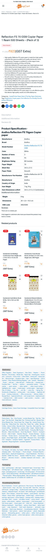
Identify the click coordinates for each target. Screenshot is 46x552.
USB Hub (26, 450)
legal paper (40, 388)
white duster (11, 501)
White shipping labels (19, 475)
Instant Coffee (11, 426)
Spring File (39, 390)
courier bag (20, 471)
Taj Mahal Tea (15, 428)
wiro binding (31, 392)
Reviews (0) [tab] (6, 122)
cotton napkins (19, 497)
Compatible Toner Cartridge (36, 408)
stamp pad (33, 376)
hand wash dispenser (26, 507)
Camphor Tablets (18, 439)
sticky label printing (12, 473)
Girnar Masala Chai (7, 422)
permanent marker (32, 384)
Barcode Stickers (31, 475)
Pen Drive (41, 454)
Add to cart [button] (19, 266)
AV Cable (13, 450)
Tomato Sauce (13, 435)
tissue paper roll (19, 503)
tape (27, 378)
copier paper (22, 388)
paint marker (13, 386)
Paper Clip (27, 374)
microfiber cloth (7, 499)
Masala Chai (40, 420)
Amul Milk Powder (23, 430)
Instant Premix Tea (38, 422)
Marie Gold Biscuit (13, 432)
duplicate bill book (17, 396)
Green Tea (5, 424)
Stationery (9, 11)
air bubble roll (21, 477)
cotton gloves (6, 517)
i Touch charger (26, 452)
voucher (37, 398)
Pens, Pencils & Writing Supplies (17, 380)
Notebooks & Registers (9, 392)
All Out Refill (22, 437)
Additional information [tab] (10, 119)
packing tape (10, 468)
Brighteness (8, 98)
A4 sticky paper (30, 471)
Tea (12, 418)
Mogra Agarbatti (14, 441)
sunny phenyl (33, 493)
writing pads (22, 392)
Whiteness (9, 100)
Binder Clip (20, 374)
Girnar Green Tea (19, 422)
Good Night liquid (12, 437)
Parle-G (35, 432)
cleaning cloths (39, 497)
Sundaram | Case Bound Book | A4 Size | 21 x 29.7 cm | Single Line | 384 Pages (33, 255)
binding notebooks (13, 394)
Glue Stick (28, 372)
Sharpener (41, 380)
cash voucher (29, 398)
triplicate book (8, 398)
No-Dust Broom (39, 486)
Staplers (36, 372)
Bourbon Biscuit (22, 434)
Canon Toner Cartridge (19, 408)
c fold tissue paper (36, 501)
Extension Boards (38, 452)
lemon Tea (23, 424)
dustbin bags (30, 495)
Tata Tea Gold (10, 420)
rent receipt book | (30, 396)
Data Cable (34, 450)
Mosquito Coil (32, 437)
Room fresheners (7, 486)
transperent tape (27, 468)
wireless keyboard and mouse (30, 457)
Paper (14, 11)
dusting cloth (29, 497)
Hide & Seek (11, 434)
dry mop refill (27, 487)
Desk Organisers (18, 372)
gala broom (22, 486)
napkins (18, 501)
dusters (14, 400)
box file (16, 390)
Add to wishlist (20, 231)
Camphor (8, 439)
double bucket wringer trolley (28, 489)
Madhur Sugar (39, 428)
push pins (9, 376)
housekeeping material (31, 509)
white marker (24, 386)
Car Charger (5, 450)
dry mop (19, 487)
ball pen (11, 382)
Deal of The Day (26, 96)
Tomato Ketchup (34, 434)
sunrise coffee (25, 428)
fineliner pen (30, 382)
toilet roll (29, 503)
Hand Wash (18, 505)
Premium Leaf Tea (30, 420)
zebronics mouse (13, 457)
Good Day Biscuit (26, 432)
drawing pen (39, 382)
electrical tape (9, 378)
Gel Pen (15, 384)
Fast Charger (16, 452)
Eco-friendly (33, 98)
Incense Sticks (35, 439)
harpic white (11, 495)
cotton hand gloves (24, 515)
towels (15, 499)
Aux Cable (20, 450)
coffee (36, 424)
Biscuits (4, 432)
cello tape (18, 468)
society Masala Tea (28, 418)
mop (13, 487)
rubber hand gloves (37, 513)
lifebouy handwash (7, 505)
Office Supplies (6, 372)
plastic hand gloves (25, 511)
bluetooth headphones (17, 454)
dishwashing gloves (14, 513)
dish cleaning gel (30, 491)
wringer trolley (14, 489)
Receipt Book (6, 396)
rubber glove (25, 513)
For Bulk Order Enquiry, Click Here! (23, 1)
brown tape (37, 468)
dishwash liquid (12, 491)
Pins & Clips (11, 374)
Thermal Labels (7, 475)
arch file (23, 390)
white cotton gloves (37, 515)
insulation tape (20, 378)
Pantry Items (5, 418)
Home (3, 11)
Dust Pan (35, 487)
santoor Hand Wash (30, 505)
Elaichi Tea (30, 424)
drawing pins (36, 374)
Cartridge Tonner (7, 408)
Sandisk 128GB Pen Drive (10, 455)
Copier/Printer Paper (22, 11)
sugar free (5, 430)
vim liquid (21, 491)
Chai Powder (18, 418)
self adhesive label (24, 473)
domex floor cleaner (22, 493)
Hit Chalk (33, 435)
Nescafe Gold (21, 426)
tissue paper (26, 501)
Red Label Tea (37, 426)
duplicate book (40, 396)
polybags (27, 469)
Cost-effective (25, 98)
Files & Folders (7, 390)
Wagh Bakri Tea (19, 420)
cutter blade (25, 376)
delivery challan (38, 394)
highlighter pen (6, 388)
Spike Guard (5, 454)
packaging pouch (11, 471)
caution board (39, 495)
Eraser (5, 382)
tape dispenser (35, 378)
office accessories (26, 394)
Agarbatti (27, 439)
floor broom (30, 486)
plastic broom (7, 487)
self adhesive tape (17, 469)
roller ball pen (20, 382)
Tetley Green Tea (14, 424)
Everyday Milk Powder (37, 430)
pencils (34, 380)
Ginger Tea (28, 422)
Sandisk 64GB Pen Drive (27, 455)
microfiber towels (24, 499)
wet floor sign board (8, 497)
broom (15, 486)
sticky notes (17, 376)
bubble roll (29, 477)
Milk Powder (13, 430)
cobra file (31, 390)
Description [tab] (6, 115)
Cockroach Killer (24, 435)
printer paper (31, 388)
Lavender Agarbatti (25, 441)
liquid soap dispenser (16, 509)
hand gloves (13, 511)
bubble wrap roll (11, 477)
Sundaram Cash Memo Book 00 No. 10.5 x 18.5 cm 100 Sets (12, 300)
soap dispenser (12, 507)
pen (29, 380)
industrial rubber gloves (9, 515)
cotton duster (35, 499)
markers (22, 384)
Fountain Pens (6, 384)
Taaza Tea (29, 426)
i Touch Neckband (31, 454)
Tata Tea (38, 418)
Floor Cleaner (11, 493)
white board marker (36, 386)
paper (14, 388)
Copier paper (16, 98)
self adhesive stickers (37, 473)
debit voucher (18, 398)
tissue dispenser (38, 503)
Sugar (32, 428)
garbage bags (20, 495)
